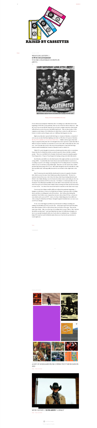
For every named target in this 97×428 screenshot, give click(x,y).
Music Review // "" (48, 410)
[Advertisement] (55, 276)
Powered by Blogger (48, 421)
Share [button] (18, 53)
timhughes (52, 424)
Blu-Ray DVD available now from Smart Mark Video (45, 139)
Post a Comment (38, 368)
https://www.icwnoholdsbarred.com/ (55, 117)
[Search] (78, 4)
